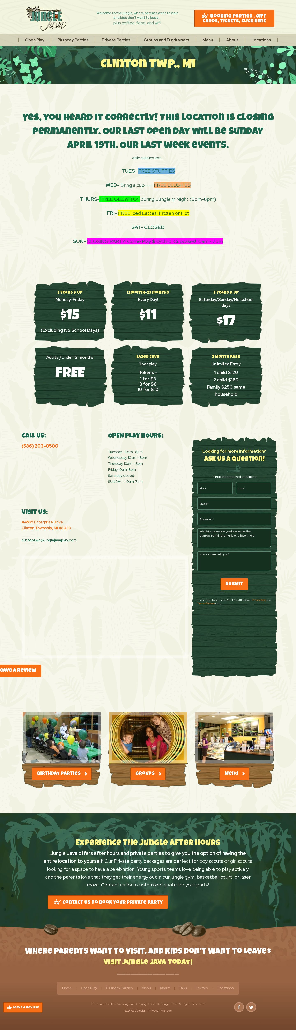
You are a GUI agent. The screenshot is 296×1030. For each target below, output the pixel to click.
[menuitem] (34, 40)
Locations (261, 40)
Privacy (153, 1010)
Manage (166, 1010)
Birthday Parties (73, 40)
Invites (202, 988)
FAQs (183, 988)
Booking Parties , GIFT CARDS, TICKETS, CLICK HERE (234, 18)
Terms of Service (206, 603)
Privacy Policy (259, 600)
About (232, 40)
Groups (148, 773)
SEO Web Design (135, 1010)
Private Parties (116, 40)
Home (67, 988)
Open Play (34, 40)
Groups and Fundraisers (166, 40)
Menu (207, 40)
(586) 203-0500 (40, 446)
